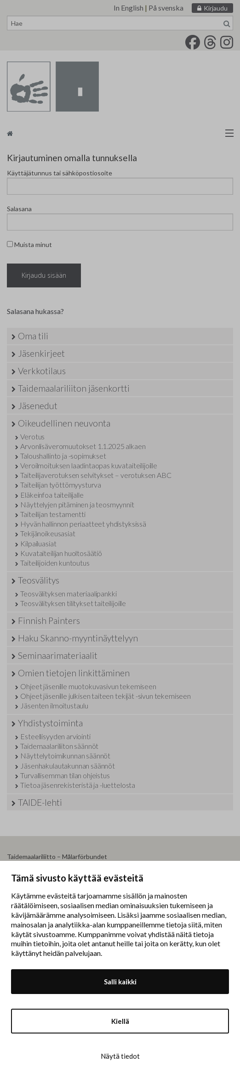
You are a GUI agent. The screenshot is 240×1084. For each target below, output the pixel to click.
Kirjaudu (216, 8)
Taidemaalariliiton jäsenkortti (74, 388)
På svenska (166, 7)
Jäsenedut (37, 405)
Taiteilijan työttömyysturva (60, 484)
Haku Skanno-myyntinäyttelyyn (78, 638)
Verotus (32, 436)
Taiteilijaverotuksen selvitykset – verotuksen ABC (95, 475)
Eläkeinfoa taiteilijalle (51, 494)
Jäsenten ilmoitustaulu (54, 705)
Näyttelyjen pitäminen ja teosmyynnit (77, 504)
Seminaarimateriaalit (57, 655)
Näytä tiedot (120, 1056)
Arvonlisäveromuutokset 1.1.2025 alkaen (82, 446)
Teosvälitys (38, 580)
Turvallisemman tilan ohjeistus (64, 775)
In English (128, 7)
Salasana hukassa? (35, 311)
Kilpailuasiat (38, 543)
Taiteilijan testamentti (52, 514)
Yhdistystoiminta (50, 723)
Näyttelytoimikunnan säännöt (65, 755)
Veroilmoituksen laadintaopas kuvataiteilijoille (88, 465)
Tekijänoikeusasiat (47, 533)
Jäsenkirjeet (41, 353)
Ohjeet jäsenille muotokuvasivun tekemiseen (88, 686)
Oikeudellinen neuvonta (64, 423)
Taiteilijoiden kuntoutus (54, 562)
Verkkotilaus (42, 370)
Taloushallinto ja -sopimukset (63, 455)
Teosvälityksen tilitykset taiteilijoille (73, 603)
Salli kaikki (120, 981)
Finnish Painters (49, 620)
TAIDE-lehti (40, 802)
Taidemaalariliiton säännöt (59, 745)
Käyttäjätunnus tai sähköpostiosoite (59, 173)
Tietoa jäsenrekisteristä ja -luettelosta (77, 785)
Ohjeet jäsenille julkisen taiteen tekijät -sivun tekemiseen (105, 695)
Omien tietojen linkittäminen (74, 673)
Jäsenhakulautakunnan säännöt (67, 765)
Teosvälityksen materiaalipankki (68, 593)
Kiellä (120, 1021)
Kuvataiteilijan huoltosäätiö (61, 553)
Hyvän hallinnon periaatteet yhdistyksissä (83, 523)
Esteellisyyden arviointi (55, 736)
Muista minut (29, 244)
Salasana (19, 209)
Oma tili (33, 336)
